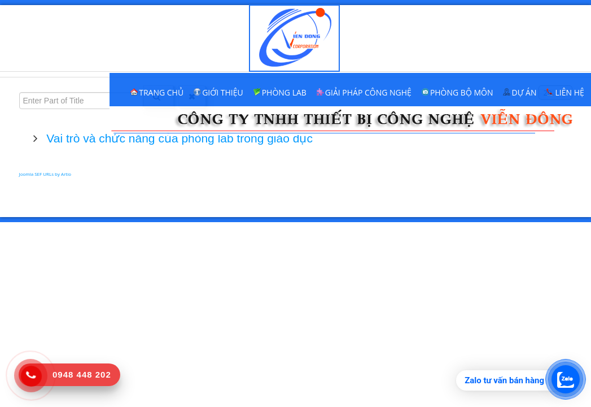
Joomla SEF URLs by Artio (45, 174)
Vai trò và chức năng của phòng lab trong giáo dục (178, 138)
